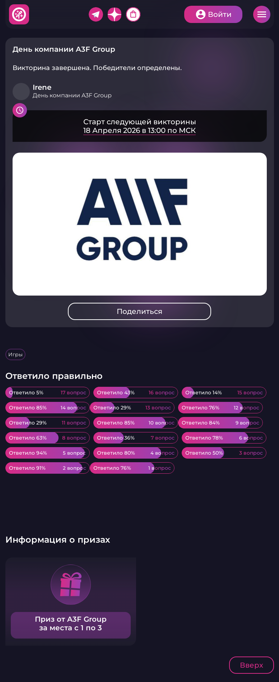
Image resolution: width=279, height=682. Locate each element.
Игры (15, 354)
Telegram (95, 14)
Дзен (114, 14)
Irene (42, 87)
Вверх (251, 665)
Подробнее (140, 126)
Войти (220, 14)
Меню (261, 14)
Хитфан (19, 14)
